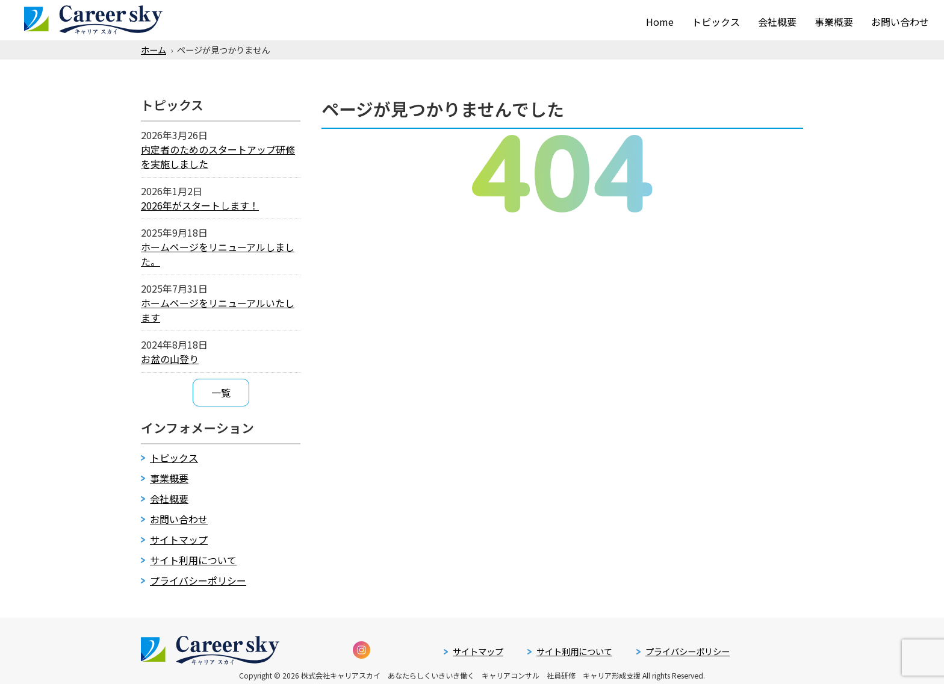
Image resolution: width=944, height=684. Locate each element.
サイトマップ (179, 539)
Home (660, 19)
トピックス (716, 19)
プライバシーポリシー (198, 580)
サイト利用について (193, 560)
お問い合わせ (900, 19)
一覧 (221, 392)
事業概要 (834, 19)
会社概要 (777, 19)
